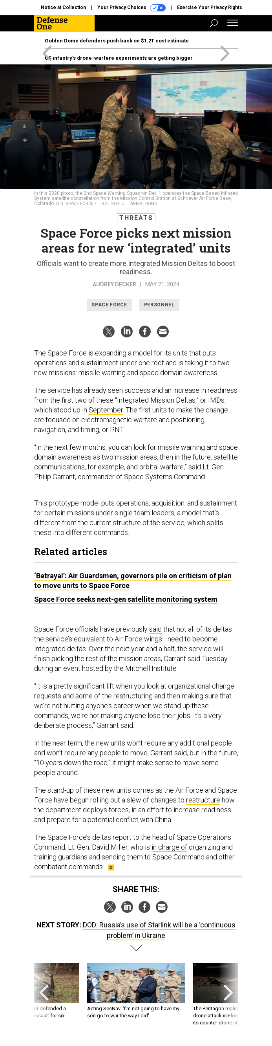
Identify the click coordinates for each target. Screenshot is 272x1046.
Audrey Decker (114, 284)
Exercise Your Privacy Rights (209, 7)
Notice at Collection (63, 7)
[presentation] (44, 994)
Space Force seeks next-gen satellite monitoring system (125, 599)
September (106, 410)
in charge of (169, 847)
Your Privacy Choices (131, 7)
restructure (203, 800)
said (155, 629)
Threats (136, 218)
